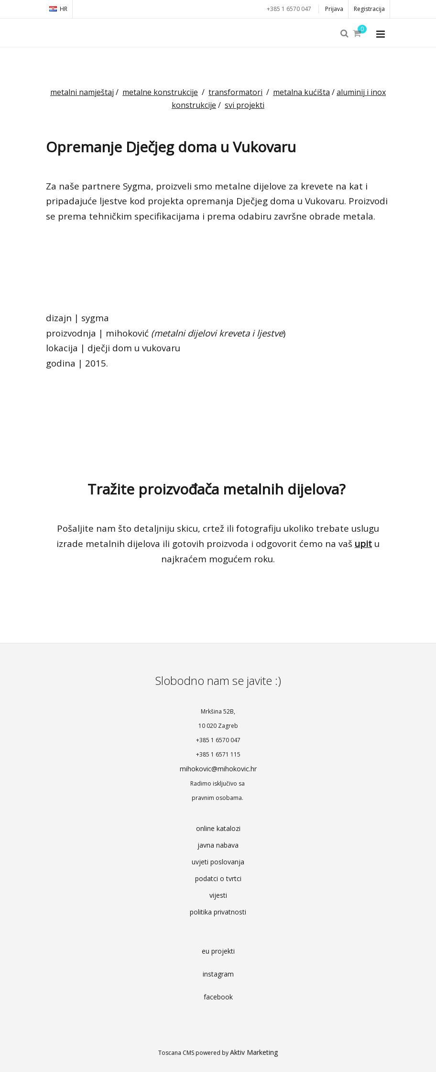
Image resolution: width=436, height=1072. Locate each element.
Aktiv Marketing (254, 1052)
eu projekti (218, 951)
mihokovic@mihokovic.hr (218, 768)
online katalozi (218, 828)
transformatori (235, 92)
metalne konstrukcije (160, 92)
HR (58, 9)
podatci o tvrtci (218, 878)
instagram (218, 973)
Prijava (334, 9)
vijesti (218, 895)
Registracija (369, 9)
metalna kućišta (301, 92)
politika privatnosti (218, 911)
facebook (218, 996)
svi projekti (244, 105)
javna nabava (218, 845)
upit (363, 543)
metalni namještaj (82, 92)
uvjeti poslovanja (218, 861)
